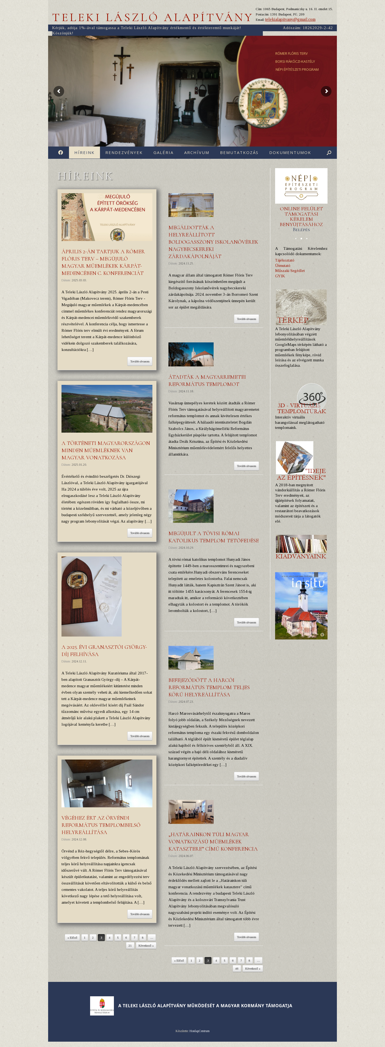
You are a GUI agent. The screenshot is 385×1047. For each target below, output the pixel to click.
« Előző (72, 937)
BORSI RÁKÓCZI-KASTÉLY (295, 61)
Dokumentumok (290, 152)
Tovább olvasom (139, 361)
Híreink (84, 152)
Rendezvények (124, 152)
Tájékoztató (284, 260)
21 (130, 945)
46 (236, 968)
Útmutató (282, 265)
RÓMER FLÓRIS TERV (291, 53)
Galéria (163, 152)
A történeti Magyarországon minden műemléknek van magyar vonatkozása (105, 450)
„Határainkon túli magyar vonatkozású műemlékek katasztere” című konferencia (213, 841)
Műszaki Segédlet (290, 270)
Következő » (146, 945)
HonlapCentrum (200, 1031)
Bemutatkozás (239, 152)
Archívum (196, 152)
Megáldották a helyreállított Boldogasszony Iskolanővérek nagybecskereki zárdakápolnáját (213, 242)
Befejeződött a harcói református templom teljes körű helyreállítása (209, 687)
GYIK (280, 276)
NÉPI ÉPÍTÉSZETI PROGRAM (297, 69)
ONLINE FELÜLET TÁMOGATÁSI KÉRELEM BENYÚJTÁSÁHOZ (301, 219)
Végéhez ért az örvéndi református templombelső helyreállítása (100, 825)
